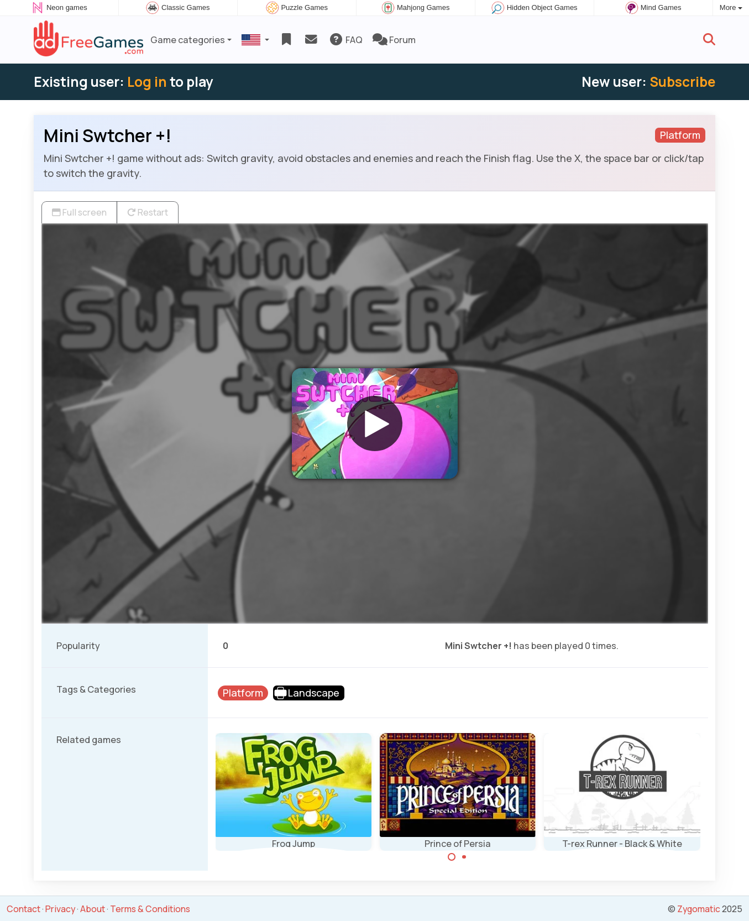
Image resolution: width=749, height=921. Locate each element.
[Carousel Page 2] (464, 857)
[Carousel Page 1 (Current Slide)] (451, 857)
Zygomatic (698, 909)
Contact (23, 909)
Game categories (187, 40)
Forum (394, 40)
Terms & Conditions (150, 909)
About (92, 909)
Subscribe (682, 81)
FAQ (346, 40)
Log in (147, 81)
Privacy (60, 909)
